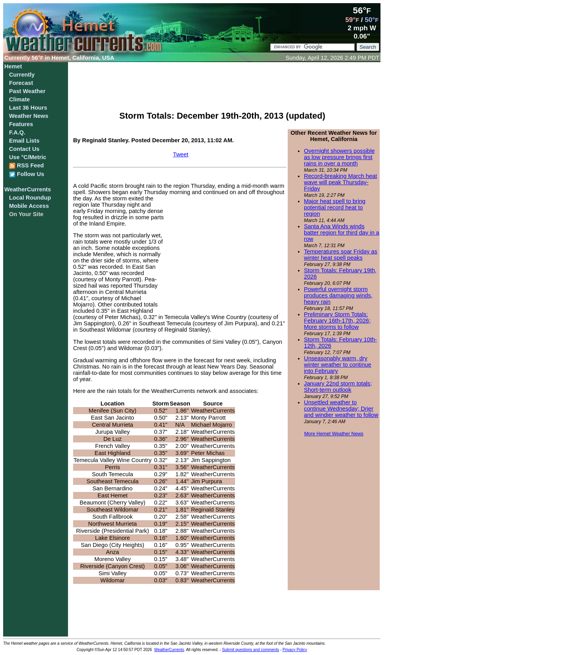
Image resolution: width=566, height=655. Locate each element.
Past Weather (27, 91)
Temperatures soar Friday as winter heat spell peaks (340, 254)
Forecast (21, 83)
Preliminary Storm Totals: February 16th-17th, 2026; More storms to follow (337, 320)
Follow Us (26, 174)
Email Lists (24, 141)
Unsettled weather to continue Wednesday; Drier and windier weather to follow (341, 408)
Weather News (28, 116)
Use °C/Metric (27, 157)
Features (21, 124)
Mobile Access (29, 206)
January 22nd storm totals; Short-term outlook (338, 386)
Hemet (13, 66)
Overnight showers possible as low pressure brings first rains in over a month (339, 157)
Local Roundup (30, 197)
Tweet (180, 154)
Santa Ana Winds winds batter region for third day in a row (341, 232)
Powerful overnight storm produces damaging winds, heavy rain (338, 295)
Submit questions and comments (250, 650)
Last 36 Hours (28, 108)
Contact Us (24, 149)
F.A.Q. (17, 132)
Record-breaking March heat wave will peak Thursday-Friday (340, 182)
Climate (19, 99)
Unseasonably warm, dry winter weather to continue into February (337, 364)
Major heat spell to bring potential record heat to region (334, 207)
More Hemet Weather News (334, 434)
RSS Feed (26, 165)
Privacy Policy (295, 650)
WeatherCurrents (27, 189)
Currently (22, 75)
